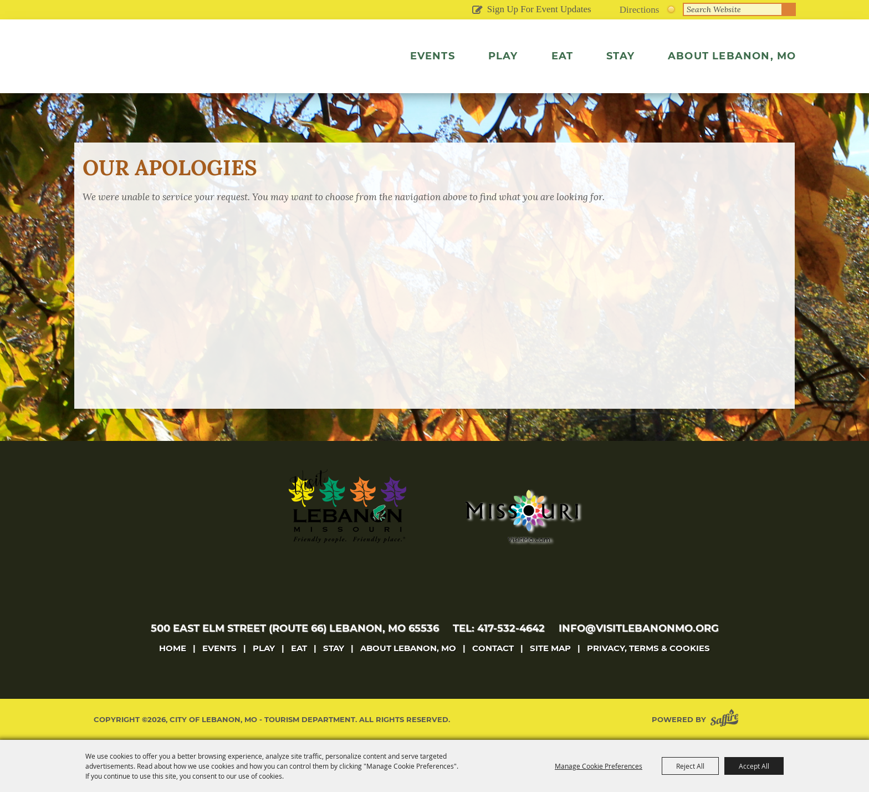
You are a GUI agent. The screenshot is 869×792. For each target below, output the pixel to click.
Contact (493, 648)
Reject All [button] (690, 765)
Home (172, 648)
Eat (562, 56)
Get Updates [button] (477, 10)
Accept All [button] (754, 765)
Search (789, 9)
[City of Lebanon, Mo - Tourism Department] (174, 68)
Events (432, 56)
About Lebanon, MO (732, 56)
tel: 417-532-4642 (499, 628)
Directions (640, 9)
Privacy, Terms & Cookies (648, 648)
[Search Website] (733, 9)
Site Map (550, 648)
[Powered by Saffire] (726, 719)
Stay (620, 56)
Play (503, 56)
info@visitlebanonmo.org (639, 628)
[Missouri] (521, 516)
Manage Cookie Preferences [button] (598, 765)
